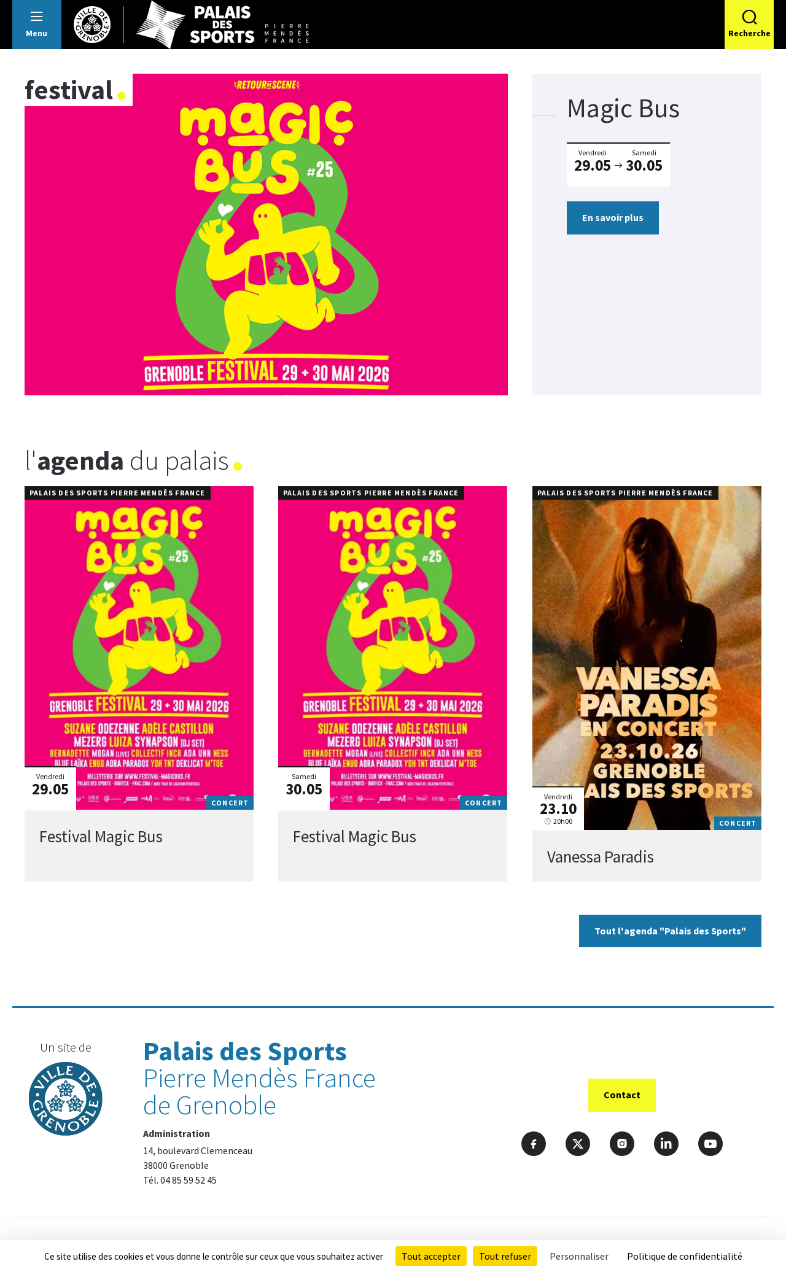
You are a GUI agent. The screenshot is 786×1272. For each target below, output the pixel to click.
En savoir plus (613, 217)
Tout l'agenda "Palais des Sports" (670, 931)
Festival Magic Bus (101, 836)
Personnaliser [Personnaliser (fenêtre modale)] (579, 1256)
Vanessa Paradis (600, 856)
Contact (622, 1094)
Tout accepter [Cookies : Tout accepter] (431, 1256)
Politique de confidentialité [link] (684, 1256)
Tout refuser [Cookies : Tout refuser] (505, 1256)
